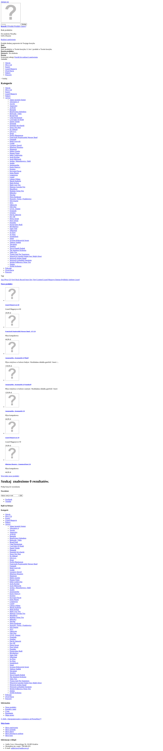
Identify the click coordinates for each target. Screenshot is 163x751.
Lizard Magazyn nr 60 (12, 305)
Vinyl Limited (38, 280)
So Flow (13, 232)
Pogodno (13, 223)
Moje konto (5, 723)
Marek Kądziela (15, 181)
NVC (11, 203)
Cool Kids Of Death (17, 120)
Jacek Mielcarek (15, 159)
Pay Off (12, 217)
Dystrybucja (9, 71)
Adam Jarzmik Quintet (18, 100)
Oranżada (13, 211)
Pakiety (8, 73)
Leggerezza (14, 175)
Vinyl (13, 280)
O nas (7, 711)
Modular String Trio (17, 191)
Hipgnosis (13, 149)
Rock (18, 280)
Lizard (12, 177)
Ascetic (12, 104)
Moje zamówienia (11, 728)
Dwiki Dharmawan (16, 135)
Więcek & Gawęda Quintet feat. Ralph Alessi (26, 256)
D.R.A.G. (13, 131)
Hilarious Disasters (16, 147)
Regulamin (9, 713)
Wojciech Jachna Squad (18, 258)
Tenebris (13, 246)
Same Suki (13, 228)
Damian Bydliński (61, 280)
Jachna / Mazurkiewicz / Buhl (20, 161)
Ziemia (12, 264)
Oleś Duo (13, 207)
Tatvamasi (13, 244)
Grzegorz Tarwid (16, 145)
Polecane (8, 268)
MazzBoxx (13, 189)
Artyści (7, 98)
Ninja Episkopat (15, 197)
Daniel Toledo (15, 122)
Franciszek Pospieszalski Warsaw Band (23, 137)
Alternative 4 (14, 102)
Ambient (71, 280)
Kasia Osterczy (15, 167)
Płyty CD (8, 65)
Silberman (13, 230)
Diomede (13, 123)
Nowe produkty (7, 284)
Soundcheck (14, 236)
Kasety (7, 67)
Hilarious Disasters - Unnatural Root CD (18, 464)
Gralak (12, 143)
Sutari (12, 238)
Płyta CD (7, 280)
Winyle (7, 63)
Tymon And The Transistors (19, 254)
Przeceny (8, 75)
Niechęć (12, 195)
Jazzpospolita (14, 165)
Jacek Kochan (14, 157)
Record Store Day (26, 280)
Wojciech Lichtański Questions (21, 260)
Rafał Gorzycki (15, 141)
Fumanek (13, 139)
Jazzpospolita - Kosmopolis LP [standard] (18, 384)
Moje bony (9, 735)
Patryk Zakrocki (15, 215)
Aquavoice (13, 106)
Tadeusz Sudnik (15, 242)
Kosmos (12, 169)
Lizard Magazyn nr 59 (12, 437)
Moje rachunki (10, 730)
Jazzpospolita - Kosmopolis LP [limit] (17, 358)
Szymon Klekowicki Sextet (19, 240)
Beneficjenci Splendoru (18, 112)
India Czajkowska (16, 155)
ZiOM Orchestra (15, 266)
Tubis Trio (13, 252)
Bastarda (13, 110)
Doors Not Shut (15, 127)
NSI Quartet (14, 201)
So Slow (13, 234)
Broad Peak (14, 116)
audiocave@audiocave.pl (20, 748)
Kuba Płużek (14, 173)
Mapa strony (9, 715)
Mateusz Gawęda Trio (17, 187)
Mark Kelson (14, 183)
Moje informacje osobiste (14, 733)
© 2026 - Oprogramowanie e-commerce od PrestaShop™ (21, 719)
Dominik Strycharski (17, 125)
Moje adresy (9, 732)
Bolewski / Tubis (16, 114)
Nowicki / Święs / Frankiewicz (20, 199)
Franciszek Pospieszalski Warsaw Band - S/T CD (20, 331)
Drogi (12, 133)
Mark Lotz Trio (15, 185)
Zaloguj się (5, 2)
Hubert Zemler (15, 151)
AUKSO (13, 108)
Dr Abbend (13, 129)
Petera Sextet (14, 219)
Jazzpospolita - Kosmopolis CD (15, 411)
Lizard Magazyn (11, 69)
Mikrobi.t (13, 193)
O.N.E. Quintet (15, 209)
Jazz (2, 280)
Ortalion (13, 213)
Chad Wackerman (16, 118)
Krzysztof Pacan (15, 171)
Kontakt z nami (10, 709)
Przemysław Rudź (16, 225)
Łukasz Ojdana (15, 179)
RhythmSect (14, 227)
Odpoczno (13, 205)
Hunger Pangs (15, 153)
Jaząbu (12, 163)
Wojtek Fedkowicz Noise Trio (20, 262)
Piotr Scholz (14, 221)
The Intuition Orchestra (18, 250)
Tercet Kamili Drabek (17, 248)
